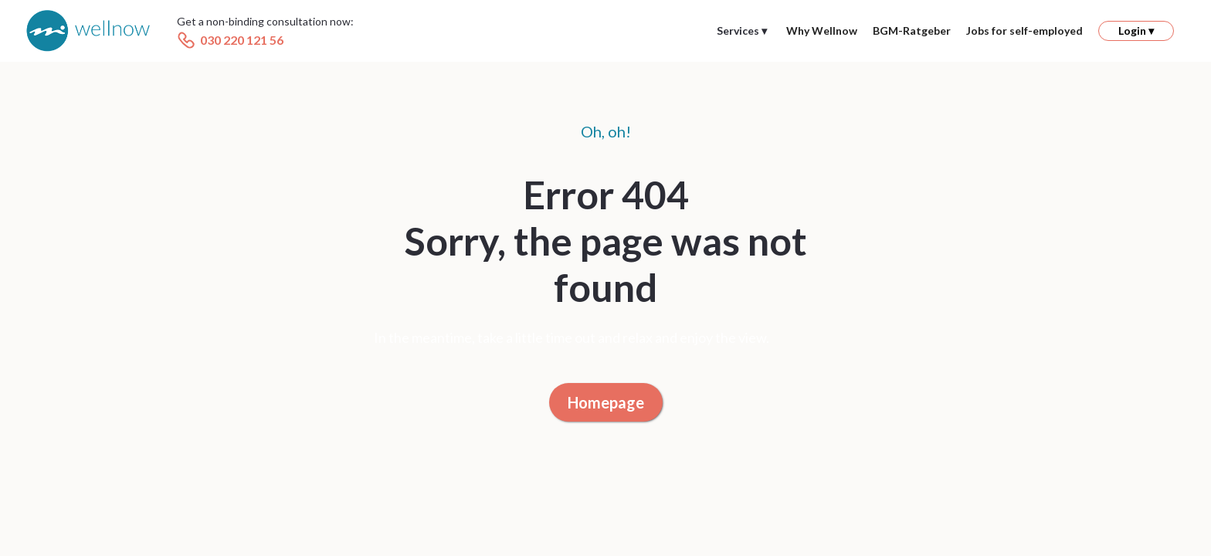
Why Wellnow (821, 30)
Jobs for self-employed (1024, 30)
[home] (88, 31)
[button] (742, 31)
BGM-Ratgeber (912, 30)
